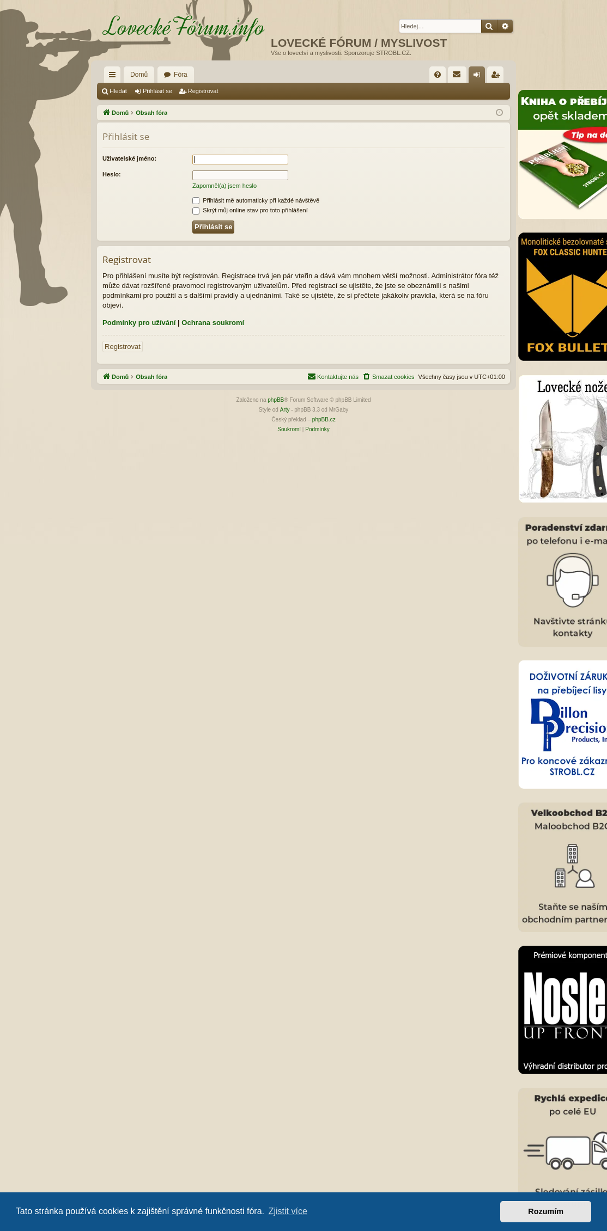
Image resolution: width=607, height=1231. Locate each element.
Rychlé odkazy (114, 77)
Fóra (180, 74)
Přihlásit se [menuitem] (479, 77)
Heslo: (111, 174)
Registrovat (203, 91)
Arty (285, 410)
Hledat (118, 91)
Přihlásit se (157, 91)
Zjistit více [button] (288, 1211)
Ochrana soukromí (212, 323)
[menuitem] (437, 74)
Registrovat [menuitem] (497, 77)
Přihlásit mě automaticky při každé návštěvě (255, 200)
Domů (139, 74)
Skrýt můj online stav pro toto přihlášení (250, 210)
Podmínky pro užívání (138, 323)
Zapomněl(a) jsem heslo (224, 185)
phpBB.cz (324, 419)
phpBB (276, 400)
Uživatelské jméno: (129, 158)
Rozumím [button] (545, 1211)
